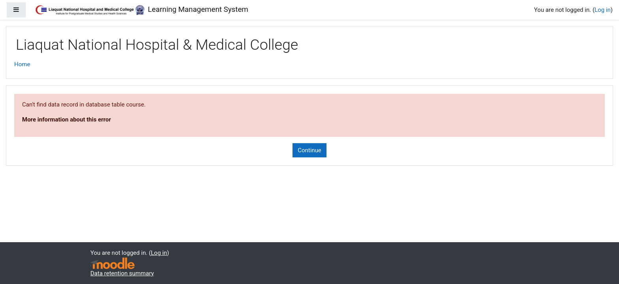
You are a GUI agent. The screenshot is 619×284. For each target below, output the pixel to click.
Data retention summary (122, 273)
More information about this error (66, 119)
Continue (309, 150)
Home (22, 64)
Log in (603, 9)
